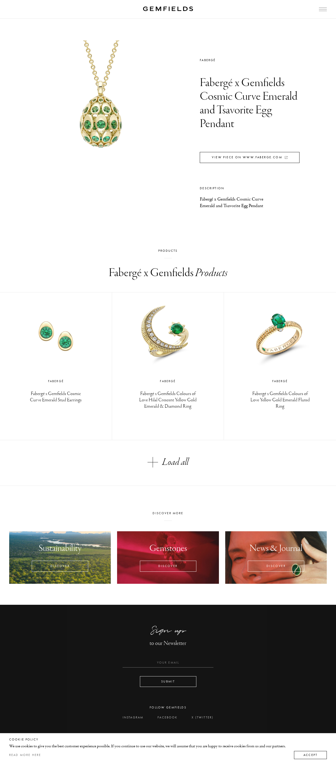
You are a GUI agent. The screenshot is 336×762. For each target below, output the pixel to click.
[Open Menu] (322, 9)
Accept (310, 755)
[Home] (168, 9)
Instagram (133, 717)
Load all (168, 462)
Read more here (25, 755)
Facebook (167, 717)
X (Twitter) (202, 717)
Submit (168, 681)
